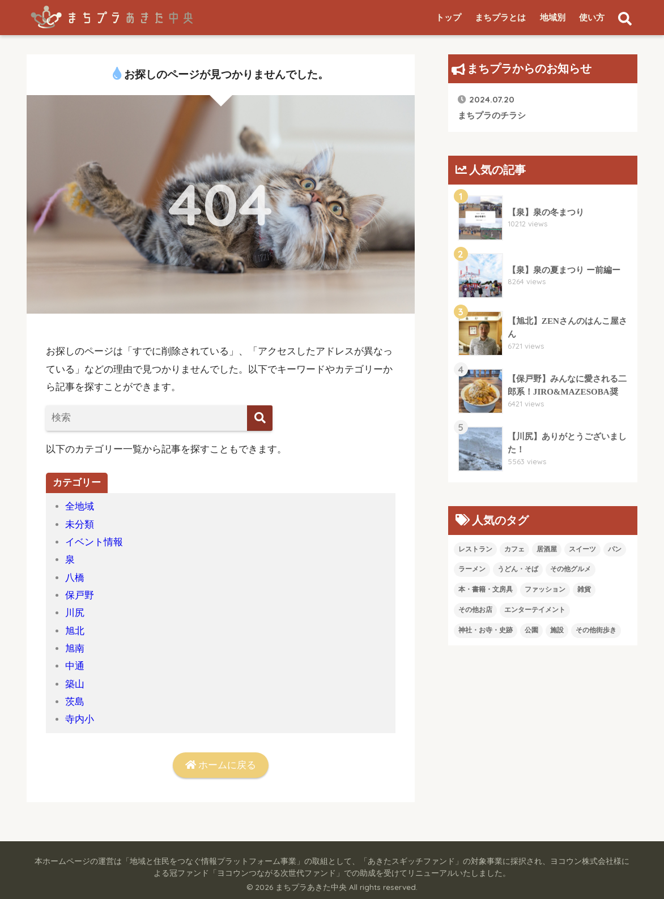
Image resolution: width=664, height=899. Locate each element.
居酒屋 (547, 549)
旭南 (74, 648)
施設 (557, 630)
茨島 (74, 701)
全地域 (79, 506)
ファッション (545, 589)
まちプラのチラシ (492, 106)
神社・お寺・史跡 (485, 630)
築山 (74, 684)
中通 (74, 666)
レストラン (475, 549)
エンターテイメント (534, 610)
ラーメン (472, 569)
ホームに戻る (220, 765)
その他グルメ (570, 569)
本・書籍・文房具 (485, 589)
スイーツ (582, 549)
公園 (531, 630)
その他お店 (475, 610)
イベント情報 (94, 542)
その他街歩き (596, 630)
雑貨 (584, 589)
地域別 (552, 17)
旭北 (74, 631)
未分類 (79, 524)
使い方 (592, 17)
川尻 (74, 612)
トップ (448, 17)
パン (615, 549)
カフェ (514, 549)
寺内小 (79, 719)
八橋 (74, 577)
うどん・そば (517, 569)
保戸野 (79, 595)
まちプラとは (500, 17)
